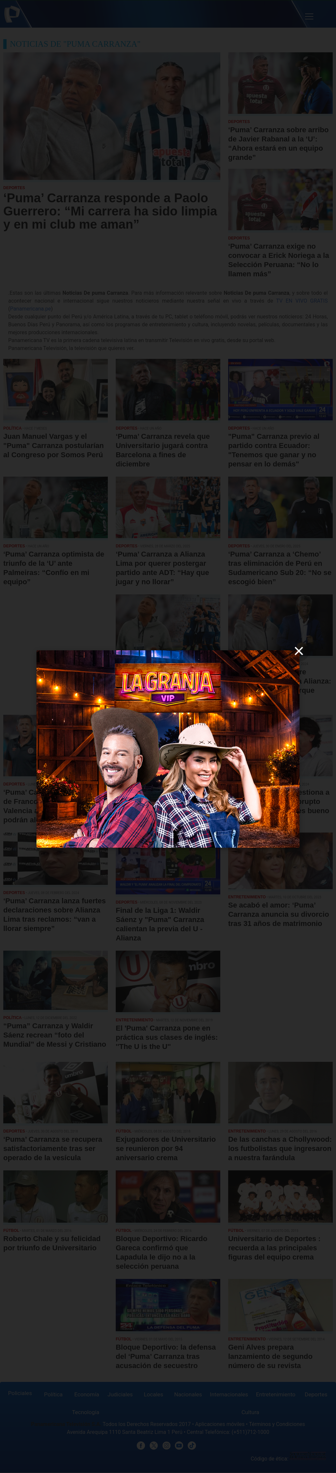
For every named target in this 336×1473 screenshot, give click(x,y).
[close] (298, 651)
